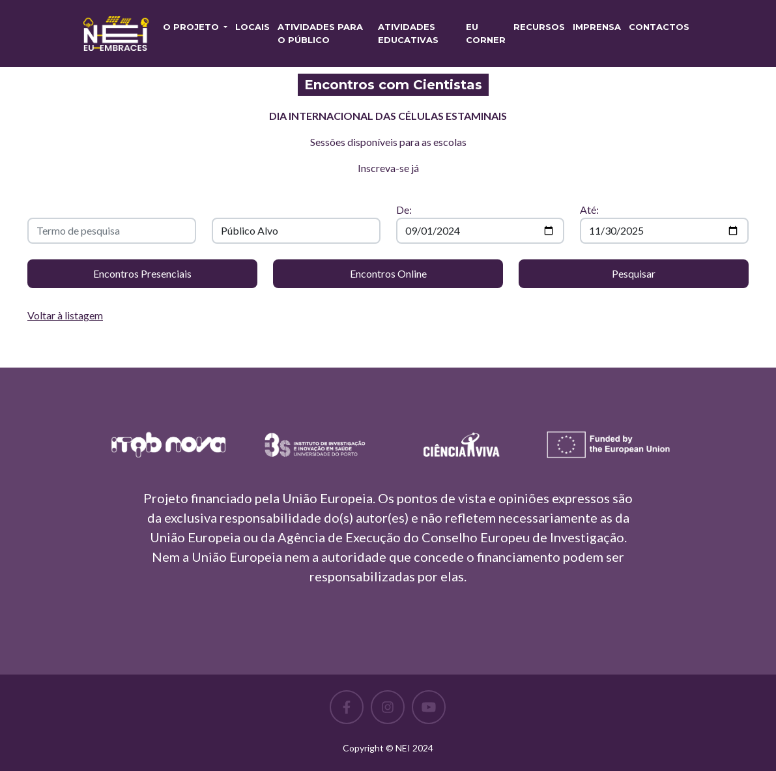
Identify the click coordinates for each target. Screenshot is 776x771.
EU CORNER (486, 33)
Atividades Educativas (408, 33)
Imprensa (597, 27)
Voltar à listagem (65, 315)
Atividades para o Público (320, 33)
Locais (252, 27)
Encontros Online (388, 273)
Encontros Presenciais (142, 273)
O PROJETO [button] (192, 27)
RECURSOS (539, 27)
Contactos (659, 27)
